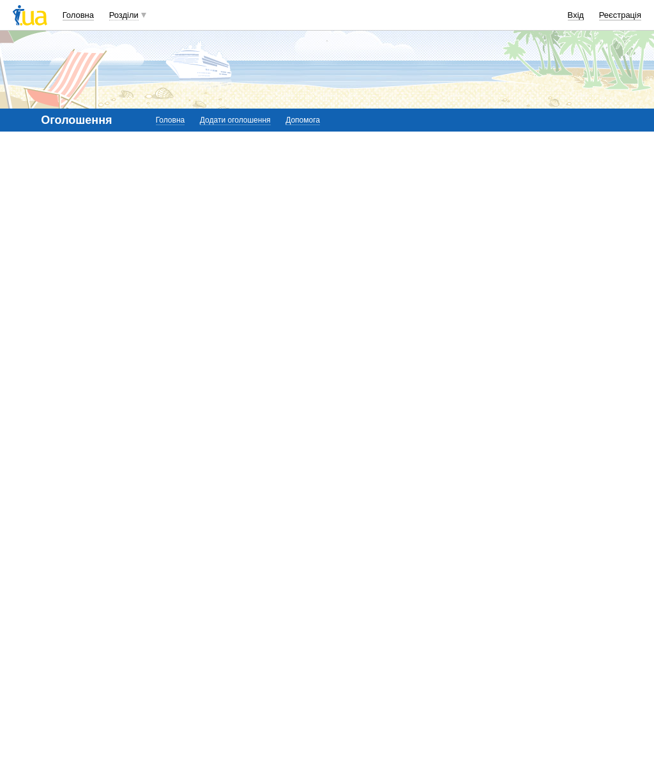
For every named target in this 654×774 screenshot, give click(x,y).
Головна (78, 15)
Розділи (124, 15)
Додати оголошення (235, 120)
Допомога (302, 120)
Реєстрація (620, 15)
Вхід (576, 15)
